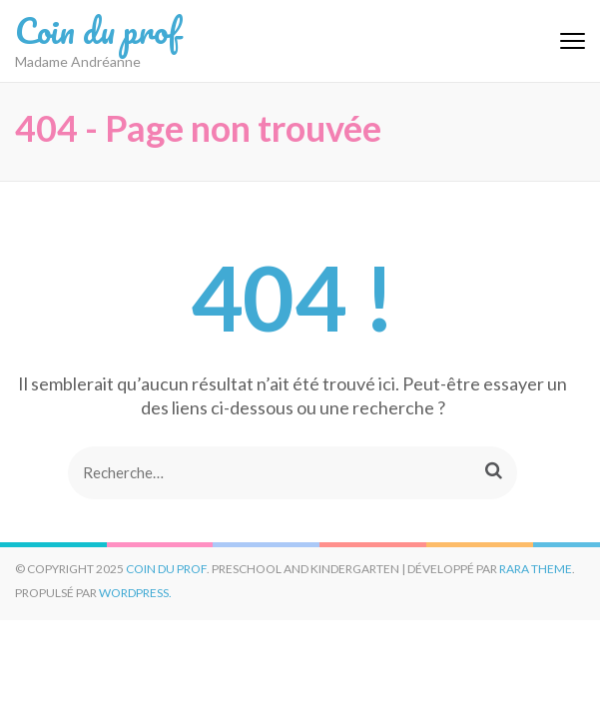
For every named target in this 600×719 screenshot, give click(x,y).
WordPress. (135, 592)
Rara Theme (535, 568)
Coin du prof (97, 30)
